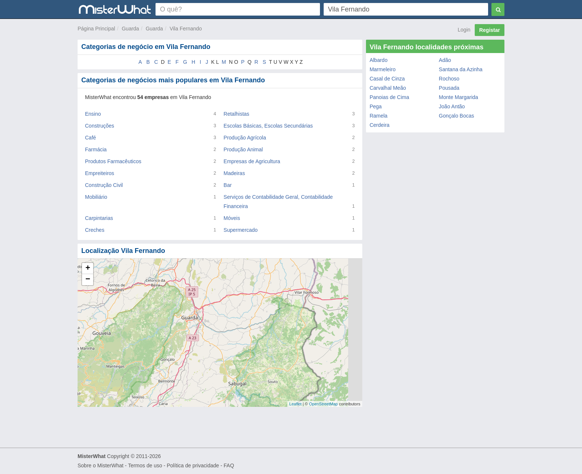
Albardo (379, 60)
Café (90, 138)
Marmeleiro (383, 69)
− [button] (87, 279)
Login (464, 30)
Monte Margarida (458, 97)
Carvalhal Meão (388, 88)
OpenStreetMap (323, 404)
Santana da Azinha (461, 69)
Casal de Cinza (387, 79)
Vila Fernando (186, 29)
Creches (94, 230)
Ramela (379, 116)
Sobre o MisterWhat (101, 465)
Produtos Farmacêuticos (113, 161)
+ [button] (87, 268)
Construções (99, 126)
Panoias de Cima (389, 97)
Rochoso (449, 79)
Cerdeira (380, 125)
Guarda (130, 29)
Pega (376, 106)
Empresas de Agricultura (251, 161)
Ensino (93, 114)
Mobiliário (96, 197)
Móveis (231, 218)
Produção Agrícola (244, 138)
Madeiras (234, 173)
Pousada (449, 88)
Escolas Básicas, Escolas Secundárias (268, 126)
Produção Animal (243, 149)
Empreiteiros (99, 173)
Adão (445, 60)
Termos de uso (145, 465)
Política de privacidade (193, 465)
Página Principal (96, 29)
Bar (227, 185)
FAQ (229, 465)
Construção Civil (104, 185)
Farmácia (96, 149)
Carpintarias (99, 218)
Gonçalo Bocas (456, 116)
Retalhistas (236, 114)
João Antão (452, 106)
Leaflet (295, 404)
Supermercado (240, 230)
